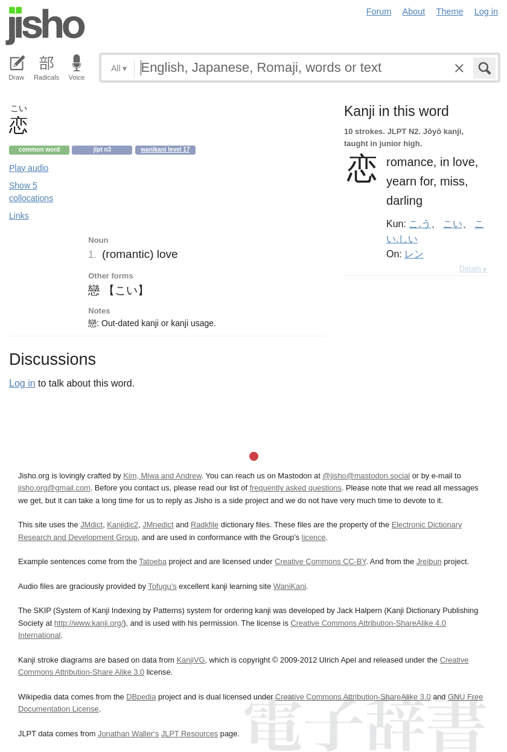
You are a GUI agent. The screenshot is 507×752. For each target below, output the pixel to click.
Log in (486, 11)
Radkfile (204, 524)
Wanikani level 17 (165, 149)
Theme (450, 11)
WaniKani (289, 586)
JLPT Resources (189, 733)
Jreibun (429, 561)
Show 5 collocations (31, 192)
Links (19, 215)
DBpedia (141, 696)
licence (314, 537)
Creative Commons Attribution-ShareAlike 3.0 (352, 696)
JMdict (91, 524)
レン (414, 253)
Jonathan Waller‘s (128, 733)
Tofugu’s (162, 586)
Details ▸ (473, 269)
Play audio (28, 168)
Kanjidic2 (122, 524)
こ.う (419, 223)
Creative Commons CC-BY (320, 561)
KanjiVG (190, 659)
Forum (379, 11)
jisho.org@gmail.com (54, 487)
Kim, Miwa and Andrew (162, 475)
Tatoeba (153, 561)
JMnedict (157, 524)
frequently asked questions (296, 487)
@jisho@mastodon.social (366, 475)
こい (452, 223)
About (414, 11)
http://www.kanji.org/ (89, 623)
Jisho (45, 26)
